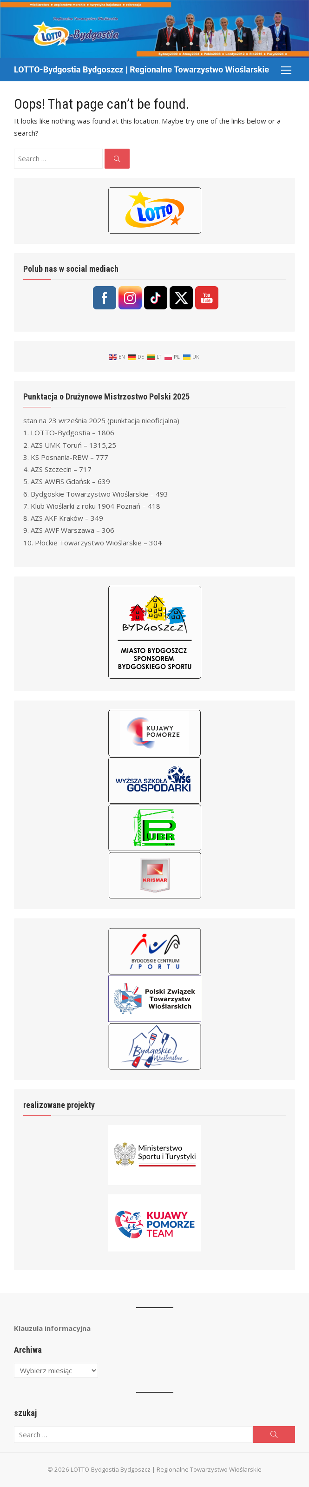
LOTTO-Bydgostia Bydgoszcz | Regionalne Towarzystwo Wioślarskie (141, 69)
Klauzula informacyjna (52, 1328)
